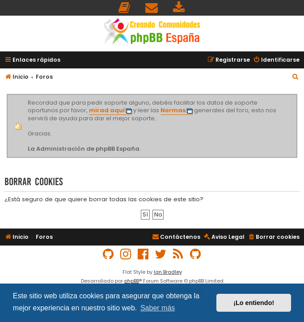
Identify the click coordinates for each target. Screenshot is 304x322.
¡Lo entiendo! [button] (253, 302)
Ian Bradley (168, 271)
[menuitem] (124, 8)
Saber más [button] (157, 308)
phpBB (131, 280)
